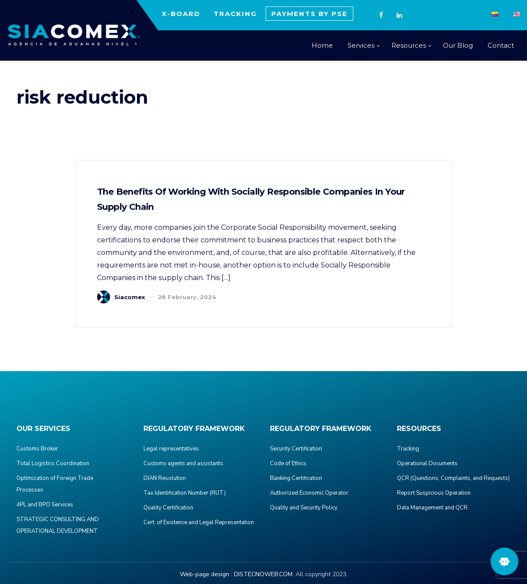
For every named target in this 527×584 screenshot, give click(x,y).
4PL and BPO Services (44, 505)
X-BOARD (181, 14)
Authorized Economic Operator (309, 493)
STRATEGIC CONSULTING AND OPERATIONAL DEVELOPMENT (57, 525)
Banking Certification (296, 478)
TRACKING (235, 14)
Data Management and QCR (432, 508)
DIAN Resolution (164, 478)
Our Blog (458, 45)
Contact (501, 45)
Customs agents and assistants (183, 463)
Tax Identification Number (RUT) (184, 493)
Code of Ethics (288, 463)
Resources (408, 45)
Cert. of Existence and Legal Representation (198, 522)
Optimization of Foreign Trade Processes (54, 484)
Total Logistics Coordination (52, 463)
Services (361, 45)
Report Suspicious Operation (434, 493)
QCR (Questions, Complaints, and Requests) (453, 478)
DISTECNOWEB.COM (263, 574)
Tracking (408, 449)
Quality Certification (168, 508)
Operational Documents (427, 463)
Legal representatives (171, 449)
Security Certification (296, 449)
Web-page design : (206, 574)
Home (322, 45)
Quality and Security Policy (304, 508)
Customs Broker (37, 449)
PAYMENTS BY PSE (309, 14)
